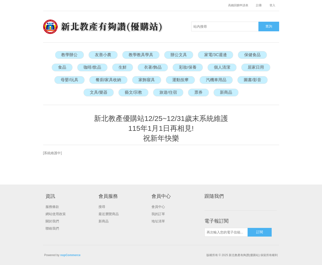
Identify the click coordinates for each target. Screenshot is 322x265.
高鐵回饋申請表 (238, 5)
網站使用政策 (56, 214)
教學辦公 (69, 55)
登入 (272, 5)
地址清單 (158, 221)
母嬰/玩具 (69, 80)
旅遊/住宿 (168, 92)
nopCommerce (70, 255)
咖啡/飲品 (92, 67)
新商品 (226, 92)
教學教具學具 (141, 55)
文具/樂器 (98, 92)
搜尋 (102, 207)
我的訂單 (158, 214)
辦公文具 (179, 55)
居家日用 (256, 67)
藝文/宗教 (133, 92)
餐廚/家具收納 (108, 80)
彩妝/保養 (188, 67)
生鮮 (122, 67)
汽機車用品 (216, 80)
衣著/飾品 (153, 67)
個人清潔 (222, 67)
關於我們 (52, 221)
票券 (198, 92)
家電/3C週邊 (215, 55)
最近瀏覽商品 (109, 214)
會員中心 (158, 207)
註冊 (259, 5)
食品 (62, 67)
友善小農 (103, 55)
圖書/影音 (252, 80)
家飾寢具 (146, 80)
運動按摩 (180, 80)
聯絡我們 (52, 228)
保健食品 (252, 55)
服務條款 (52, 207)
